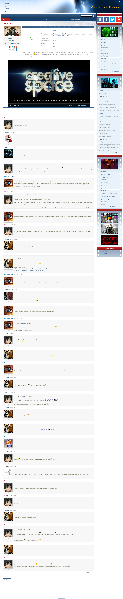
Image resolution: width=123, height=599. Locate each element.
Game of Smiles (104, 187)
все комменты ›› (116, 152)
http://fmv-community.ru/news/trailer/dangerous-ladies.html (25, 271)
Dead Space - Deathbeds (106, 199)
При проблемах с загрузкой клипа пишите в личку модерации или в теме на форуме (29, 19)
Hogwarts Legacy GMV (105, 45)
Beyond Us (103, 190)
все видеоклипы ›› (116, 71)
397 (53, 45)
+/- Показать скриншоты (58, 49)
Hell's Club (103, 171)
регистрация (9, 15)
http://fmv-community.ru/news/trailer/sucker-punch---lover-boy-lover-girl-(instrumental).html (31, 268)
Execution (103, 183)
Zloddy (22, 529)
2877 (54, 43)
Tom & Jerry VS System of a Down (108, 177)
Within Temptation (56, 33)
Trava (102, 51)
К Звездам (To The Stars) (106, 180)
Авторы (7, 6)
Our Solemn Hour (64, 33)
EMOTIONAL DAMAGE (106, 48)
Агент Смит (103, 64)
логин (5, 15)
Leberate (105, 253)
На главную (8, 1)
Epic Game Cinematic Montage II (107, 202)
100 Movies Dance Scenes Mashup (108, 196)
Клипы (6, 5)
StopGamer (103, 61)
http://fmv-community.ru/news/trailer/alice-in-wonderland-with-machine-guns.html (29, 270)
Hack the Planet (104, 39)
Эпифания (103, 67)
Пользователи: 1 (105, 251)
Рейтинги (7, 8)
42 (53, 41)
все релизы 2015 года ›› (115, 206)
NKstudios (102, 133)
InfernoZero (102, 96)
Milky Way (103, 55)
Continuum (103, 42)
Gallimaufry (102, 91)
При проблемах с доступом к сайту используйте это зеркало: (59, 19)
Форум (6, 11)
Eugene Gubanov (103, 114)
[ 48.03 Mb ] (12, 38)
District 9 (24, 27)
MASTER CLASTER (25, 152)
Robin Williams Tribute (105, 174)
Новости (7, 3)
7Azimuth (23, 323)
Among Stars (103, 58)
